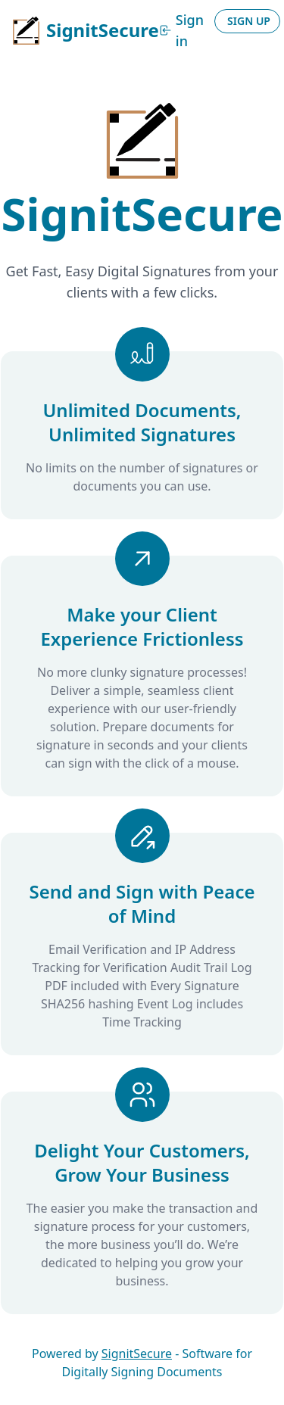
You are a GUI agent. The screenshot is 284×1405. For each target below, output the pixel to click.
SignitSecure (136, 1353)
